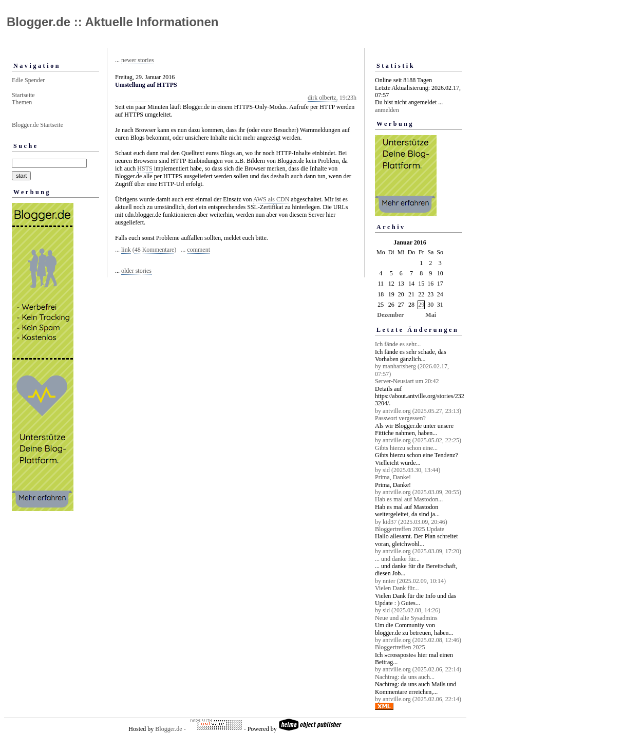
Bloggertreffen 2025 (400, 647)
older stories (136, 270)
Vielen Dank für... (397, 588)
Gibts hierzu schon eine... (406, 448)
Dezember (390, 314)
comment (198, 249)
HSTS (144, 168)
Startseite (23, 95)
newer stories (137, 60)
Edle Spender (28, 80)
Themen (22, 102)
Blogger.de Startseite (37, 124)
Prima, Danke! (393, 477)
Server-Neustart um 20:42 (407, 381)
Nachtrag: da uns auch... (405, 677)
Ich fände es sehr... (398, 344)
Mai (430, 314)
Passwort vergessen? (400, 418)
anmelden (387, 110)
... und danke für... (397, 558)
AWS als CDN (271, 199)
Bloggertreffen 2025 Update (409, 529)
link (126, 249)
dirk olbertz (322, 97)
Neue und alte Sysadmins (406, 618)
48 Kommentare (155, 249)
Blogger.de (168, 728)
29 (421, 304)
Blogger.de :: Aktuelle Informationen (112, 22)
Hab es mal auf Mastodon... (409, 499)
